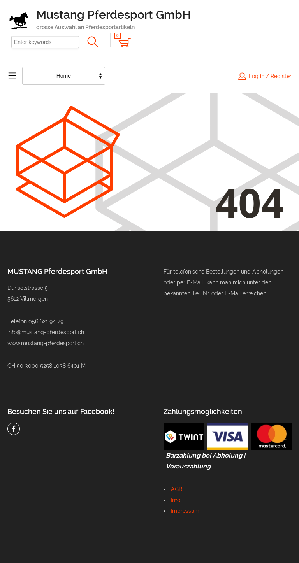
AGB (176, 489)
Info (175, 500)
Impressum (185, 511)
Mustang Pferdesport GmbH (113, 14)
